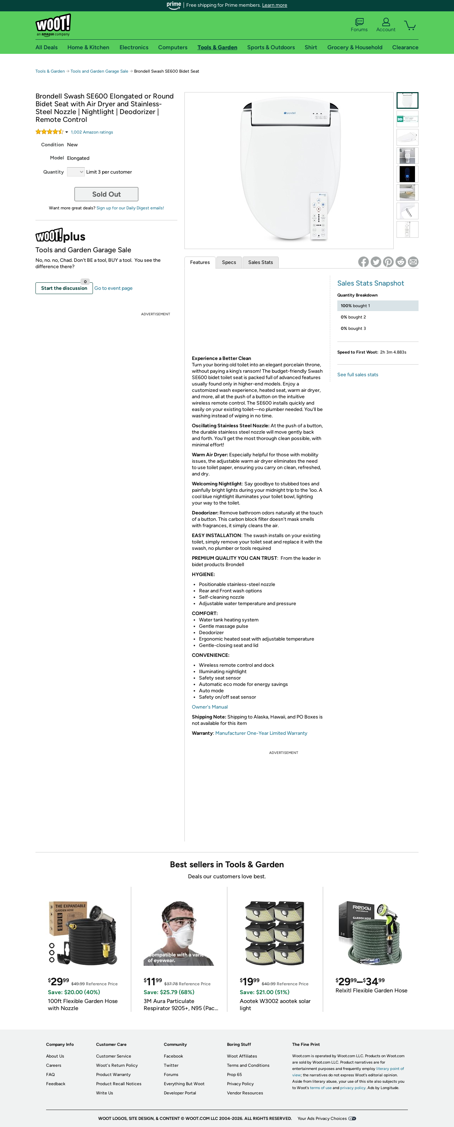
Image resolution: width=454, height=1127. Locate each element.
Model (57, 158)
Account (385, 25)
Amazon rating (92, 132)
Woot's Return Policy (117, 1065)
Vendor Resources (245, 1093)
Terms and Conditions (248, 1065)
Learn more (274, 5)
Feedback (55, 1083)
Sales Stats (260, 262)
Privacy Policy (240, 1083)
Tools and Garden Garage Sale (99, 71)
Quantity (53, 172)
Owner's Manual (210, 707)
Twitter (171, 1065)
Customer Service (113, 1056)
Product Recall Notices (119, 1083)
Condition (52, 145)
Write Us (104, 1093)
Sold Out (106, 194)
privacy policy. (353, 1088)
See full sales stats (357, 375)
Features (200, 262)
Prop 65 (234, 1074)
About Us (55, 1056)
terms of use (321, 1088)
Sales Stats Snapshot (370, 283)
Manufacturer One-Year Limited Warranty (261, 733)
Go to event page (113, 288)
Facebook (173, 1056)
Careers (53, 1065)
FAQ (50, 1074)
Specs (229, 262)
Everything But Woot (184, 1083)
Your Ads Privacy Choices (322, 1118)
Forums (359, 25)
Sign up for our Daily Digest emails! (130, 207)
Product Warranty (113, 1074)
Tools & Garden (50, 71)
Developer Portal (180, 1093)
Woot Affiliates (242, 1056)
